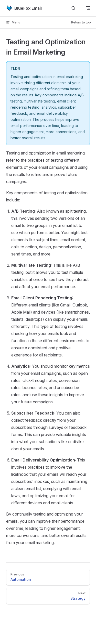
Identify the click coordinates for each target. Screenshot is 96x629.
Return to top (81, 22)
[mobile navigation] (88, 8)
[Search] (73, 8)
